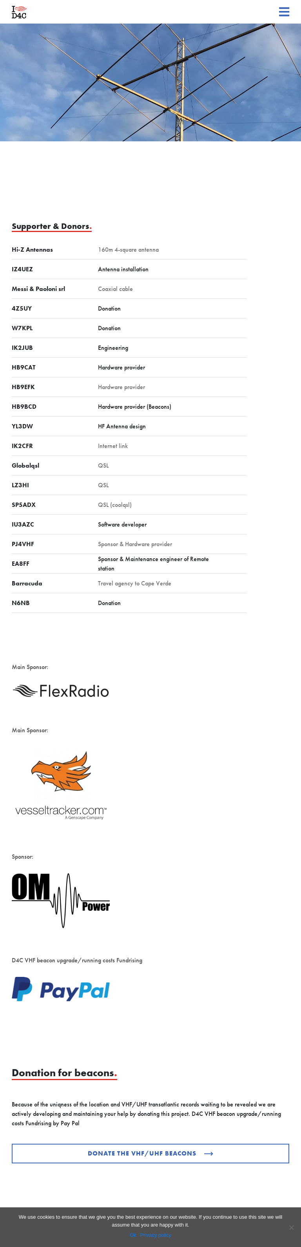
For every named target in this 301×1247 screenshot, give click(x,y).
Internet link (113, 446)
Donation (109, 308)
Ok (133, 1235)
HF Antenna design (122, 426)
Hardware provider (121, 367)
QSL (103, 465)
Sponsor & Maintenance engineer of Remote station (153, 563)
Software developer (122, 524)
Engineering (113, 348)
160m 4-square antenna (128, 249)
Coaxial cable (115, 289)
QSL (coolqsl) (115, 505)
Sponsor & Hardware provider (135, 544)
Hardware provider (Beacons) (134, 406)
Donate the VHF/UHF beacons (150, 1153)
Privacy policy (155, 1235)
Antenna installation (123, 269)
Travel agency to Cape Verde (134, 583)
